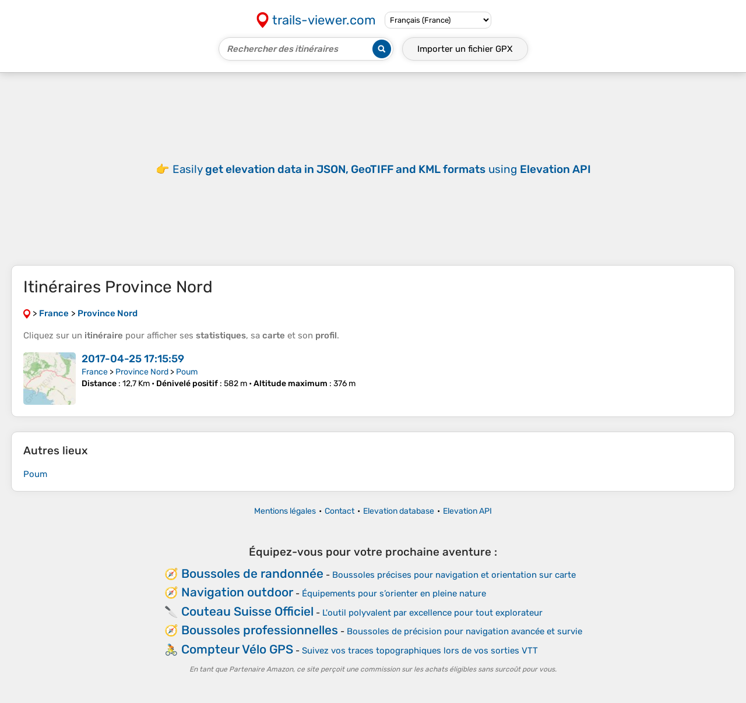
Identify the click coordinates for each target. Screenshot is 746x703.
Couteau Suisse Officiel (247, 611)
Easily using (382, 169)
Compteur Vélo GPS (237, 649)
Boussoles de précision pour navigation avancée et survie (464, 631)
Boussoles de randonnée (252, 573)
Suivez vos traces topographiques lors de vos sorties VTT (420, 650)
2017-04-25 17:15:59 (133, 358)
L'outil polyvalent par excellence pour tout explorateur (432, 612)
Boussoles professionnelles (259, 630)
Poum (187, 372)
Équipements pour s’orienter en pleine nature (394, 593)
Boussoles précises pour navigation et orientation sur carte (454, 575)
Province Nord (141, 372)
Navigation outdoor (237, 592)
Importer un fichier (465, 49)
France (95, 372)
